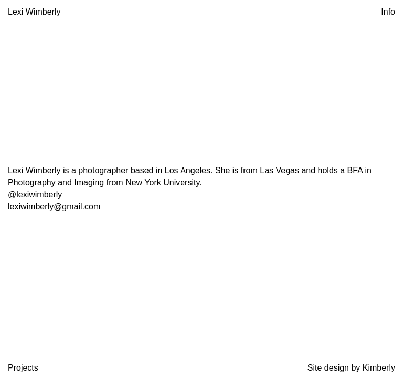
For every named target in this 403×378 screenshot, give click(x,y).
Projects (23, 367)
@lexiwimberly (35, 194)
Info (388, 11)
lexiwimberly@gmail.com (54, 206)
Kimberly (379, 367)
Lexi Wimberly (34, 11)
